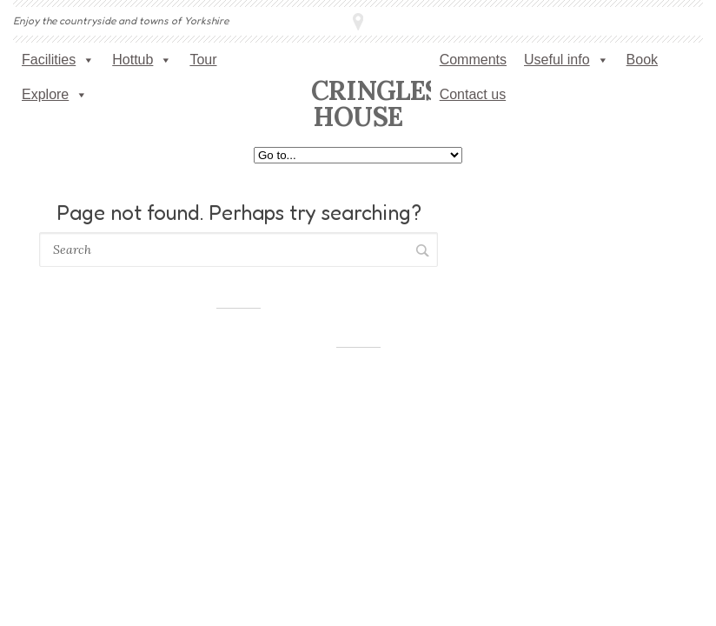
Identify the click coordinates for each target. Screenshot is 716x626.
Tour (202, 59)
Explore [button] (55, 94)
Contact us (473, 94)
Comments (473, 59)
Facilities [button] (58, 60)
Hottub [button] (142, 60)
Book (642, 59)
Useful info (566, 60)
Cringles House (375, 103)
